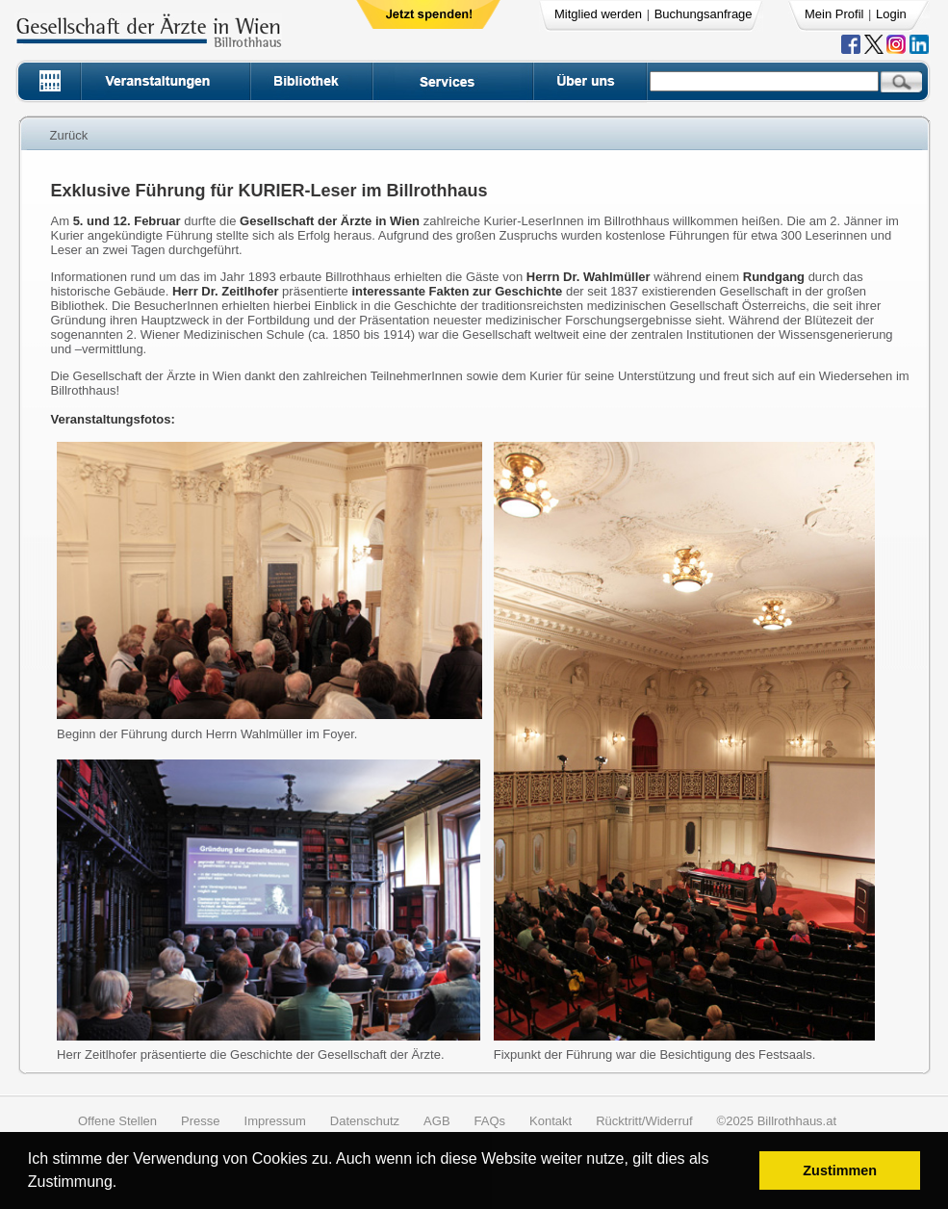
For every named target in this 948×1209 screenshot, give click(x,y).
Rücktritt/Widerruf (644, 1121)
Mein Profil (834, 14)
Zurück (69, 135)
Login (891, 14)
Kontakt (550, 1121)
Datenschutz (364, 1121)
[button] (123, 1184)
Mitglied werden (598, 14)
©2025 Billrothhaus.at (777, 1121)
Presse (200, 1121)
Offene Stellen (117, 1121)
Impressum (275, 1121)
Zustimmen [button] (840, 1170)
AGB (436, 1121)
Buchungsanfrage (703, 14)
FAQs (490, 1121)
